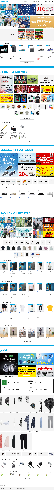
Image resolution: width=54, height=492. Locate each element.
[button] (53, 53)
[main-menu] (53, 1)
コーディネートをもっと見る (27, 341)
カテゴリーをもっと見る (27, 118)
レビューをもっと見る (27, 141)
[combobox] (27, 1)
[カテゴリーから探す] (37, 1)
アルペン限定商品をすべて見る (27, 62)
